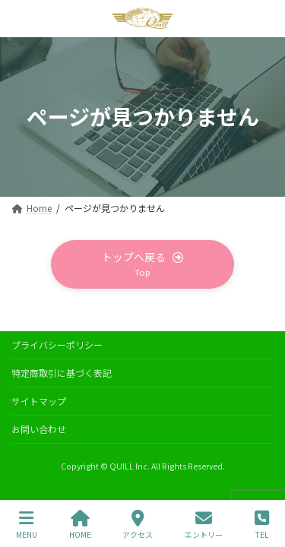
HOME (80, 524)
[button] (143, 264)
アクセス (137, 524)
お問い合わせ (38, 428)
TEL (262, 524)
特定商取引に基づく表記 (61, 372)
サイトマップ (38, 400)
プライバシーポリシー (57, 344)
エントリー (204, 524)
